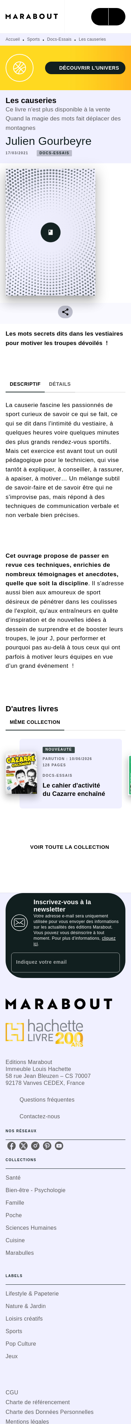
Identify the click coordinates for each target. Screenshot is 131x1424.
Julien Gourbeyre (49, 141)
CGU (12, 1392)
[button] (85, 68)
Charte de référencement (38, 1402)
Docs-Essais (59, 39)
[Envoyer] (111, 962)
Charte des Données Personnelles (50, 1412)
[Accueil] (35, 16)
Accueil (13, 39)
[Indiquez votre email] (56, 962)
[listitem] (11, 1146)
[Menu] (108, 16)
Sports (33, 39)
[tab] (25, 384)
